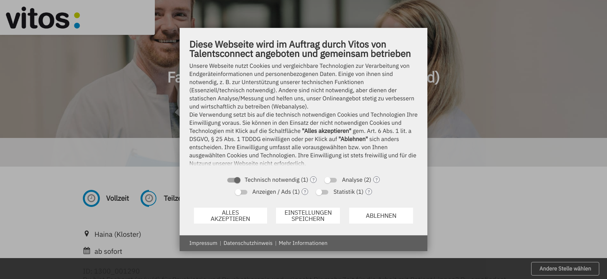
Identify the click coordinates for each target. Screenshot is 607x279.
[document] (303, 105)
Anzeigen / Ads (271, 192)
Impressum (203, 242)
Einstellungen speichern (308, 215)
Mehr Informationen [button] (303, 242)
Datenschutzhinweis (248, 242)
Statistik (344, 192)
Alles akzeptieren (230, 215)
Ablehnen (381, 215)
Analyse (352, 180)
